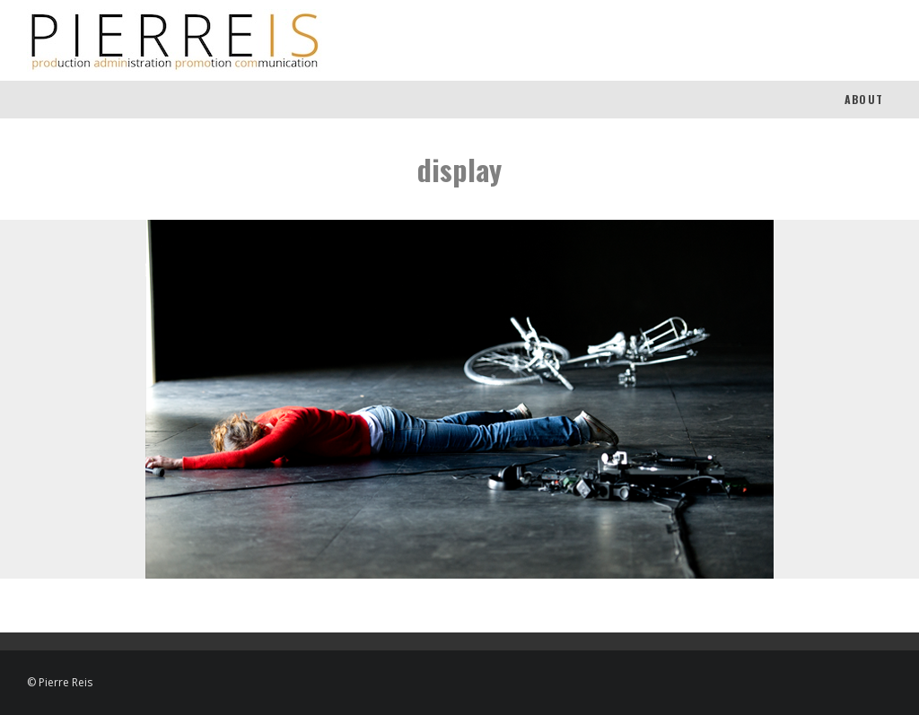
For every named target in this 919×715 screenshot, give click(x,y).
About (864, 99)
